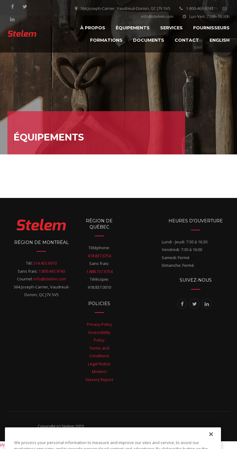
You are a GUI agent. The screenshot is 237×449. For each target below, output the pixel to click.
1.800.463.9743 (52, 271)
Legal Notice (99, 364)
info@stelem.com (50, 279)
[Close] (211, 442)
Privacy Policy (99, 324)
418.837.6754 (99, 255)
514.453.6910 (45, 263)
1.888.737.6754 (99, 271)
